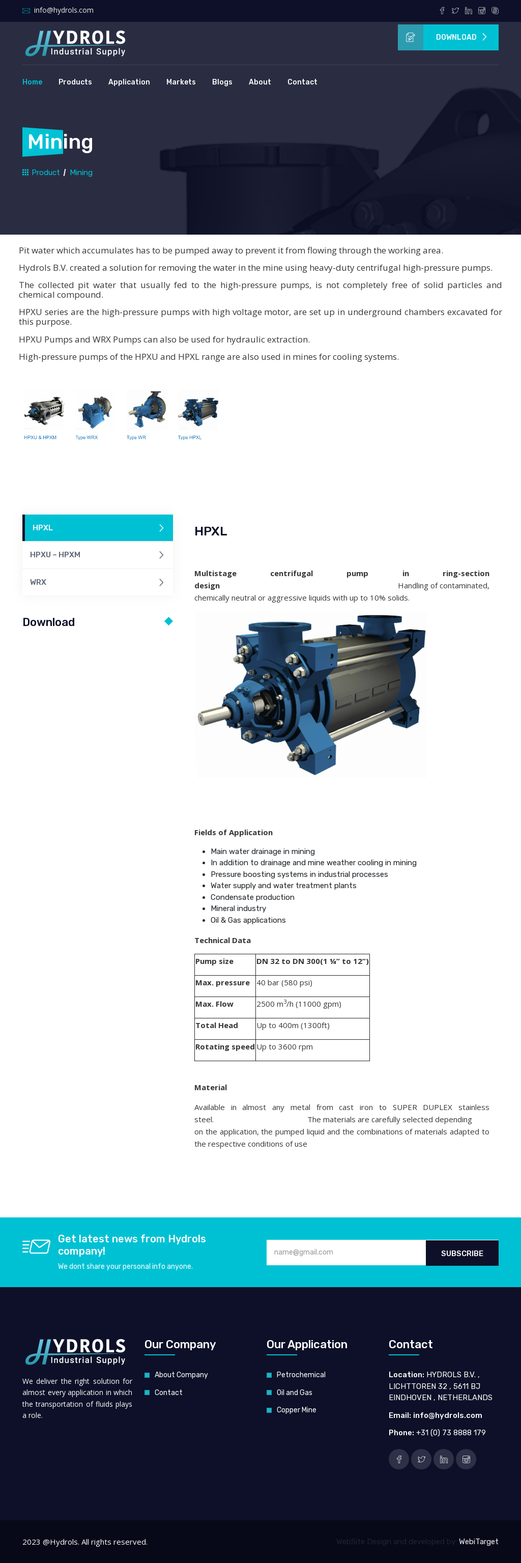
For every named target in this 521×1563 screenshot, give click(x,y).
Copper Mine (296, 1410)
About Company (181, 1375)
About (260, 82)
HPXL (99, 528)
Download (443, 37)
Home (32, 82)
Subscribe (462, 1253)
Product (41, 172)
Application (129, 82)
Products (75, 82)
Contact (302, 82)
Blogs (222, 82)
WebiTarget (479, 1541)
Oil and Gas (294, 1392)
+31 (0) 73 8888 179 (451, 1432)
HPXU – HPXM (97, 555)
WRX (97, 583)
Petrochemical (301, 1375)
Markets (181, 82)
